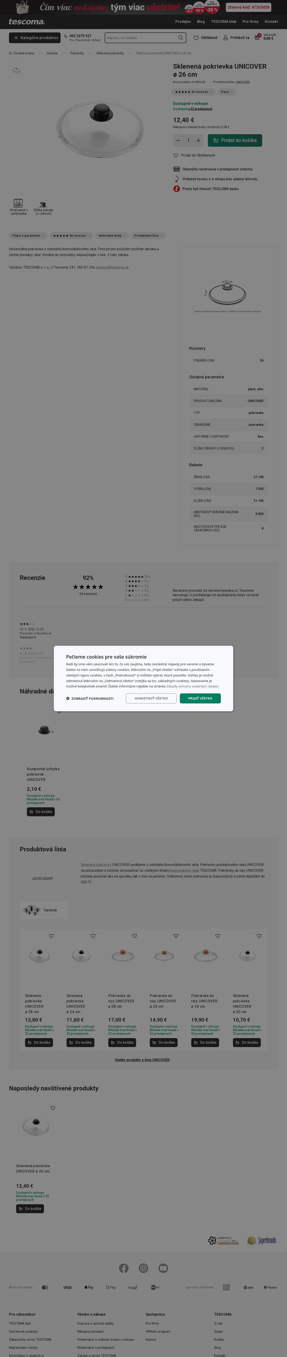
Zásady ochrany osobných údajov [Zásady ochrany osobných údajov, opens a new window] (193, 686)
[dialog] (143, 678)
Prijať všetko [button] (200, 698)
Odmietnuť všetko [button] (151, 698)
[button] (90, 698)
